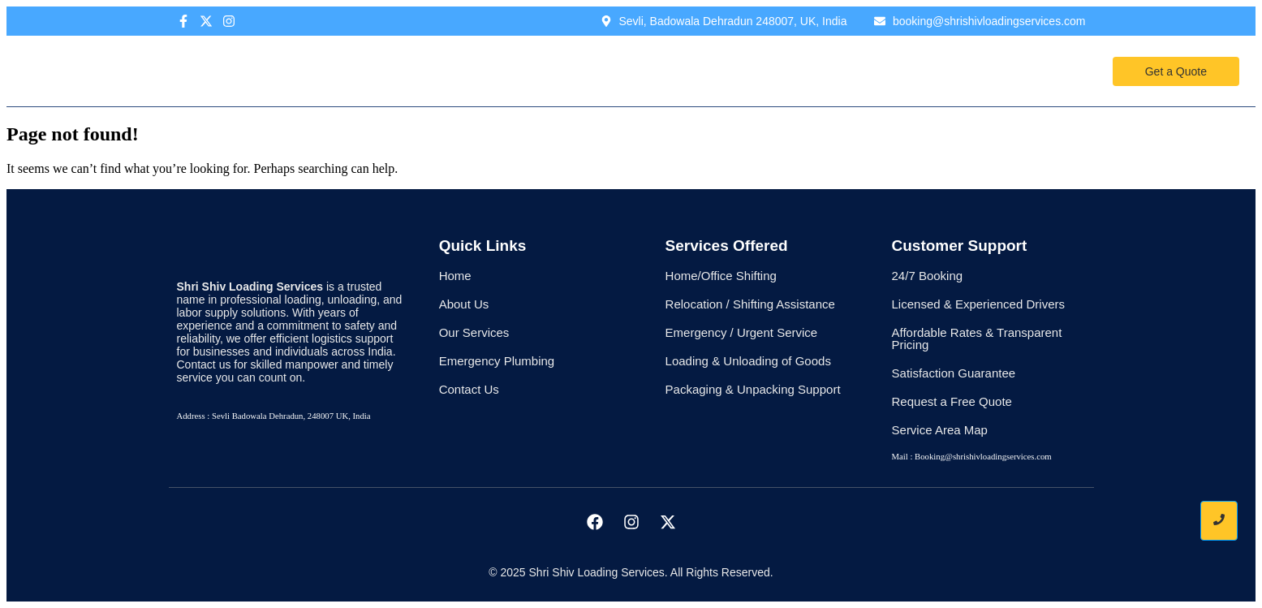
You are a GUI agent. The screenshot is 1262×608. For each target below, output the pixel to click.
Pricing (696, 70)
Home (477, 70)
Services (617, 70)
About (541, 70)
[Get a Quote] (1176, 71)
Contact (775, 70)
